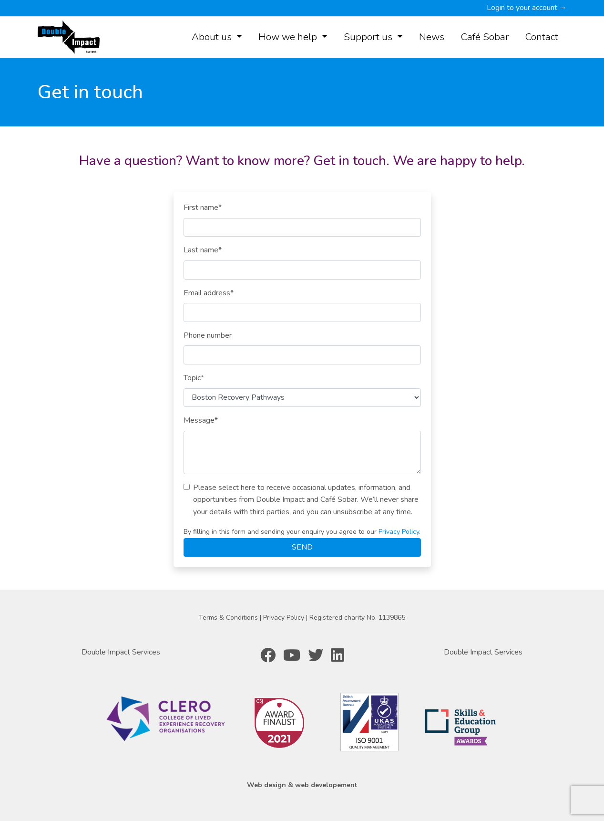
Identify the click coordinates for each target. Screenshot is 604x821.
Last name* (203, 250)
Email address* (209, 293)
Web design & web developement (302, 785)
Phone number (208, 335)
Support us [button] (369, 36)
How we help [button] (288, 36)
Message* (201, 420)
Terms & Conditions (229, 617)
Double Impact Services (121, 652)
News (431, 36)
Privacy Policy (399, 531)
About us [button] (213, 36)
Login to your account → (527, 7)
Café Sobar (485, 36)
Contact (541, 36)
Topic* (194, 378)
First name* (203, 207)
